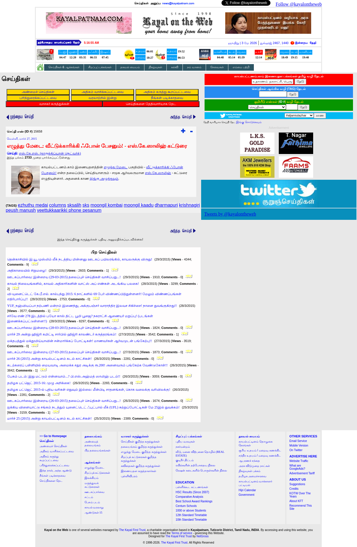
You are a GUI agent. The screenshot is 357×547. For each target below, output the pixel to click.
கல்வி (174, 67)
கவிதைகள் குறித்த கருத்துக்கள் (140, 465)
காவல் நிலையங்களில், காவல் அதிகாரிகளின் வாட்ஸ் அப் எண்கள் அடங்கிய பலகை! (73, 284)
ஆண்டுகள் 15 (94, 512)
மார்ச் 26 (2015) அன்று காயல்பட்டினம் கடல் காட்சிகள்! (49, 359)
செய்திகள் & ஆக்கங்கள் (63, 67)
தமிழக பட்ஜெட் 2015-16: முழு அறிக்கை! (38, 383)
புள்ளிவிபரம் (129, 476)
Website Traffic (298, 461)
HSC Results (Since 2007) (192, 492)
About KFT (296, 501)
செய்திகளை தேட (51, 480)
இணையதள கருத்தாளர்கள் (138, 471)
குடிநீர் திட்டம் (185, 460)
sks (86, 205)
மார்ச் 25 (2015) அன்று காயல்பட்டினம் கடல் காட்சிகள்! (49, 418)
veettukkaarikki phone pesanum (69, 210)
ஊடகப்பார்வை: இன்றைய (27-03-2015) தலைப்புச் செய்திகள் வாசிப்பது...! (64, 352)
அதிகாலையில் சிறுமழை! (26, 270)
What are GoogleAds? (297, 467)
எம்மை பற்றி (241, 67)
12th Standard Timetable (191, 515)
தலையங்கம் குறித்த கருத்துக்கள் (141, 446)
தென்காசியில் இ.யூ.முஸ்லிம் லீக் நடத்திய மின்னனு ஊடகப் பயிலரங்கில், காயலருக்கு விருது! (79, 259)
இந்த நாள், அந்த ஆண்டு (56, 470)
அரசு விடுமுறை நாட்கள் (254, 465)
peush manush (21, 210)
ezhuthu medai (33, 205)
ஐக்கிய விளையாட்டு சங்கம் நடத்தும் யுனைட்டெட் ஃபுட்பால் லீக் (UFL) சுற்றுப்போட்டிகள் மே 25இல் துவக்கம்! (93, 407)
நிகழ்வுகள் (155, 67)
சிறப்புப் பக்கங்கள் (100, 67)
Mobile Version (298, 445)
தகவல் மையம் (130, 67)
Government (246, 494)
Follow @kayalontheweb (299, 4)
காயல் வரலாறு (94, 507)
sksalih (74, 205)
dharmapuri (166, 205)
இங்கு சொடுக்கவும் (249, 122)
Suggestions (297, 484)
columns (57, 205)
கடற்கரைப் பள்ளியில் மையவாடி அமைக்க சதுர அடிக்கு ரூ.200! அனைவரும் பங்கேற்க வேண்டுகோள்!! (87, 365)
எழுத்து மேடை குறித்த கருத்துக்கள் (143, 451)
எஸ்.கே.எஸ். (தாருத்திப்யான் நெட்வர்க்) (50, 153)
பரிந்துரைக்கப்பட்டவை (54, 465)
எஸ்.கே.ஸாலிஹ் (158, 173)
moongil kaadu (139, 205)
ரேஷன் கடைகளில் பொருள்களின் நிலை (201, 470)
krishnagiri (189, 205)
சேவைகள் (217, 67)
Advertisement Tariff (302, 473)
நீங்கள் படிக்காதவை (53, 475)
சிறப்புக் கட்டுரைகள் (97, 472)
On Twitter (295, 450)
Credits (294, 488)
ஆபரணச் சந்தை (249, 460)
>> (53, 436)
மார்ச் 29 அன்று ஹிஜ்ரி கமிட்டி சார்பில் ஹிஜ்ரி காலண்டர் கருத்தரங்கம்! (61, 334)
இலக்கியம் (92, 477)
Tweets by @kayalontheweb (230, 214)
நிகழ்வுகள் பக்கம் (250, 471)
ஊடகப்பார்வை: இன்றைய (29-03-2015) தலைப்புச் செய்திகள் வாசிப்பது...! (64, 277)
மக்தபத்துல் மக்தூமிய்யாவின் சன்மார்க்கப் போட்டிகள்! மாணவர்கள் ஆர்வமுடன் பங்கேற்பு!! (79, 341)
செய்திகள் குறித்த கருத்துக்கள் (140, 441)
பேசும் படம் (92, 502)
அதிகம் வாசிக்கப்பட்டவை (57, 451)
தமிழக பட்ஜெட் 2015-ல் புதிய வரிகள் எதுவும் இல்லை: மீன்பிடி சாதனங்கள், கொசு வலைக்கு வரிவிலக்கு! (88, 390)
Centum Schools (186, 505)
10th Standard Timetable (191, 519)
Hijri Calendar (247, 490)
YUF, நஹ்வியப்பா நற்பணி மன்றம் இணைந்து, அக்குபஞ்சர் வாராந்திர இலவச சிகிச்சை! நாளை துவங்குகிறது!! (92, 306)
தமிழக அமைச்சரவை (253, 476)
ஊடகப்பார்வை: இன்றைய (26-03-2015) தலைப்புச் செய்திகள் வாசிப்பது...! (64, 401)
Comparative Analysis (189, 496)
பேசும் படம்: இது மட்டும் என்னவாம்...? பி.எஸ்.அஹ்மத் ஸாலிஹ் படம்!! (63, 376)
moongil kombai (107, 205)
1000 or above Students (191, 510)
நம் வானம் (194, 67)
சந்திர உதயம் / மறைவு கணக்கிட (260, 455)
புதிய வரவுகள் (185, 441)
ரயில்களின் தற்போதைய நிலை (195, 465)
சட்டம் (89, 497)
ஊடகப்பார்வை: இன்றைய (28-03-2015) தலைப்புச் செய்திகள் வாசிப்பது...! (64, 328)
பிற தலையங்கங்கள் (98, 450)
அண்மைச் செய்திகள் (53, 446)
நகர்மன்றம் (183, 446)
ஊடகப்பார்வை (95, 491)
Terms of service (181, 533)
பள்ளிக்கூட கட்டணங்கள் (192, 487)
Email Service (298, 441)
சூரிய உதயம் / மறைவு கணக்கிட (260, 450)
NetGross (203, 536)
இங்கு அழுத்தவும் (104, 179)
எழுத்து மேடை (115, 167)
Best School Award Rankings (194, 501)
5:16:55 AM (91, 42)
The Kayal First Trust (132, 530)
